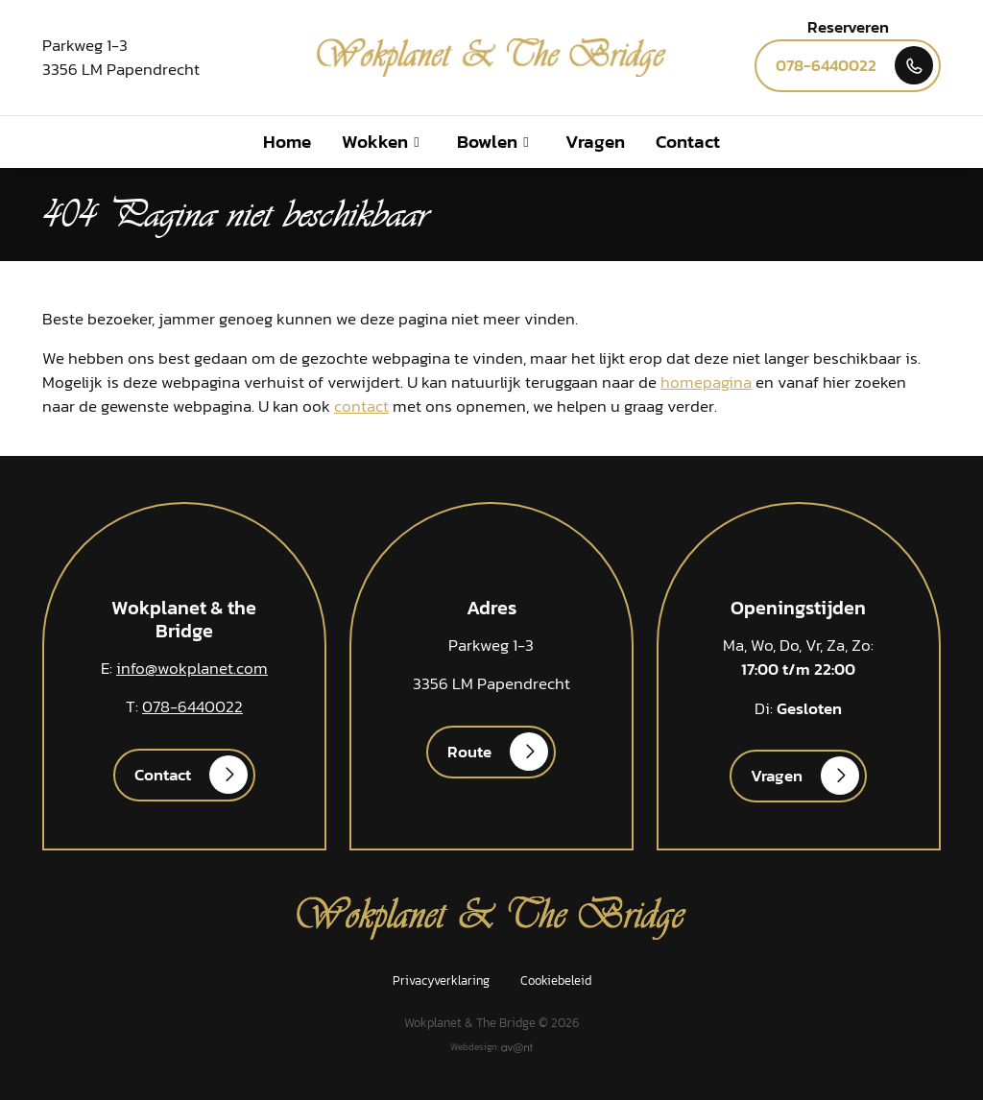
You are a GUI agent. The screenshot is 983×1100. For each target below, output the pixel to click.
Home (287, 141)
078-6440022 (826, 66)
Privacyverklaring (441, 980)
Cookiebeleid (555, 980)
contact (361, 406)
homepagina (706, 383)
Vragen (595, 141)
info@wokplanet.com (192, 669)
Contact (688, 141)
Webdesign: (491, 1047)
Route (469, 752)
